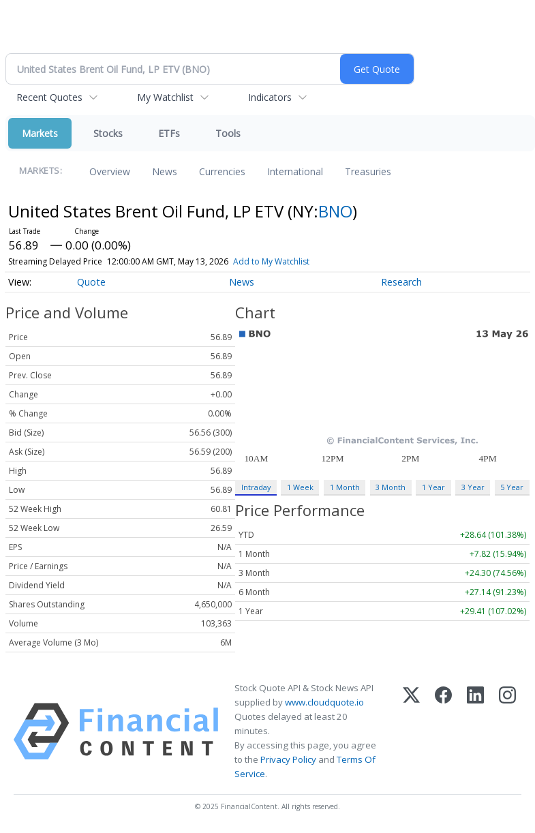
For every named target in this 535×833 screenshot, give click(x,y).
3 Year (473, 487)
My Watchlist (165, 97)
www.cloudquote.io (324, 702)
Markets (40, 133)
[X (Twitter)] (411, 731)
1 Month (345, 487)
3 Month (391, 487)
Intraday (256, 487)
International (295, 171)
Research (401, 281)
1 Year (433, 487)
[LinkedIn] (475, 731)
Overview (109, 171)
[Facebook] (443, 731)
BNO (335, 211)
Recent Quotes (49, 97)
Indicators (270, 97)
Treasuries (368, 171)
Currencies (222, 171)
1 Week (300, 487)
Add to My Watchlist (271, 261)
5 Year (511, 487)
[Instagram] (507, 731)
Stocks (108, 133)
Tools (228, 133)
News (164, 171)
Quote (91, 281)
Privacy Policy (288, 759)
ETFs (169, 133)
